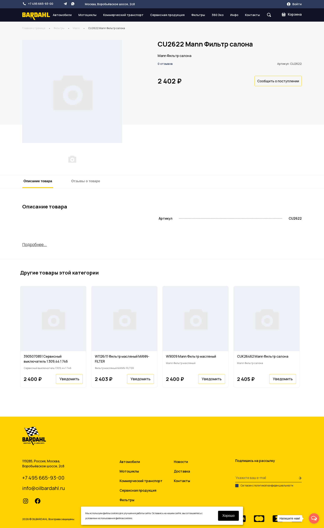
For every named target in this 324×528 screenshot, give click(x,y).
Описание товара (37, 181)
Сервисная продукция (167, 15)
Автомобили (62, 15)
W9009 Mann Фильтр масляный (191, 356)
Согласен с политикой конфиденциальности (264, 485)
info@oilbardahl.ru (43, 488)
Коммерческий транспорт (123, 15)
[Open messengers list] (314, 518)
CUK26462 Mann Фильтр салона (262, 356)
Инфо (234, 15)
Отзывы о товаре (85, 181)
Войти (294, 4)
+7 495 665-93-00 (37, 4)
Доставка (182, 471)
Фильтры (198, 15)
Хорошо (228, 515)
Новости (181, 461)
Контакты (252, 15)
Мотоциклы (87, 15)
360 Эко (218, 15)
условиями (91, 518)
